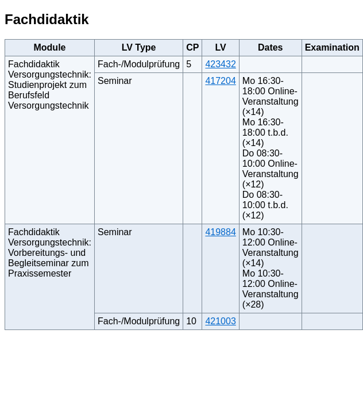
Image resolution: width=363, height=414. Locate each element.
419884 (220, 232)
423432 (220, 64)
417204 (220, 81)
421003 (220, 321)
